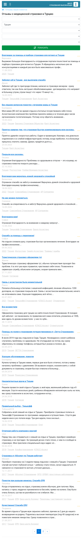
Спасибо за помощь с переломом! (18, 236)
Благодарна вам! (10, 217)
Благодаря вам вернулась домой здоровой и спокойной (28, 176)
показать (41, 48)
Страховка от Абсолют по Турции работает (22, 456)
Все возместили (9, 307)
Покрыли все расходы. (13, 154)
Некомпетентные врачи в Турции (17, 381)
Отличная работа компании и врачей (19, 431)
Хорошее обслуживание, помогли (18, 357)
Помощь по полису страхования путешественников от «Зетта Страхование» (38, 332)
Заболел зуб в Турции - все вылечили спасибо (24, 80)
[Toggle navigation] (5, 4)
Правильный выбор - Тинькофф (17, 406)
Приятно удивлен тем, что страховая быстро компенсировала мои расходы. (38, 130)
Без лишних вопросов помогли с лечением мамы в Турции (30, 105)
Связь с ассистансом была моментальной (22, 282)
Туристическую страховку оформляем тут (22, 257)
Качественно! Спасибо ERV (14, 505)
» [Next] (47, 531)
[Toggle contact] (10, 4)
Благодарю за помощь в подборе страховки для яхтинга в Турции (33, 55)
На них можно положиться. (15, 198)
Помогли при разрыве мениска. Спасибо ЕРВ (23, 480)
